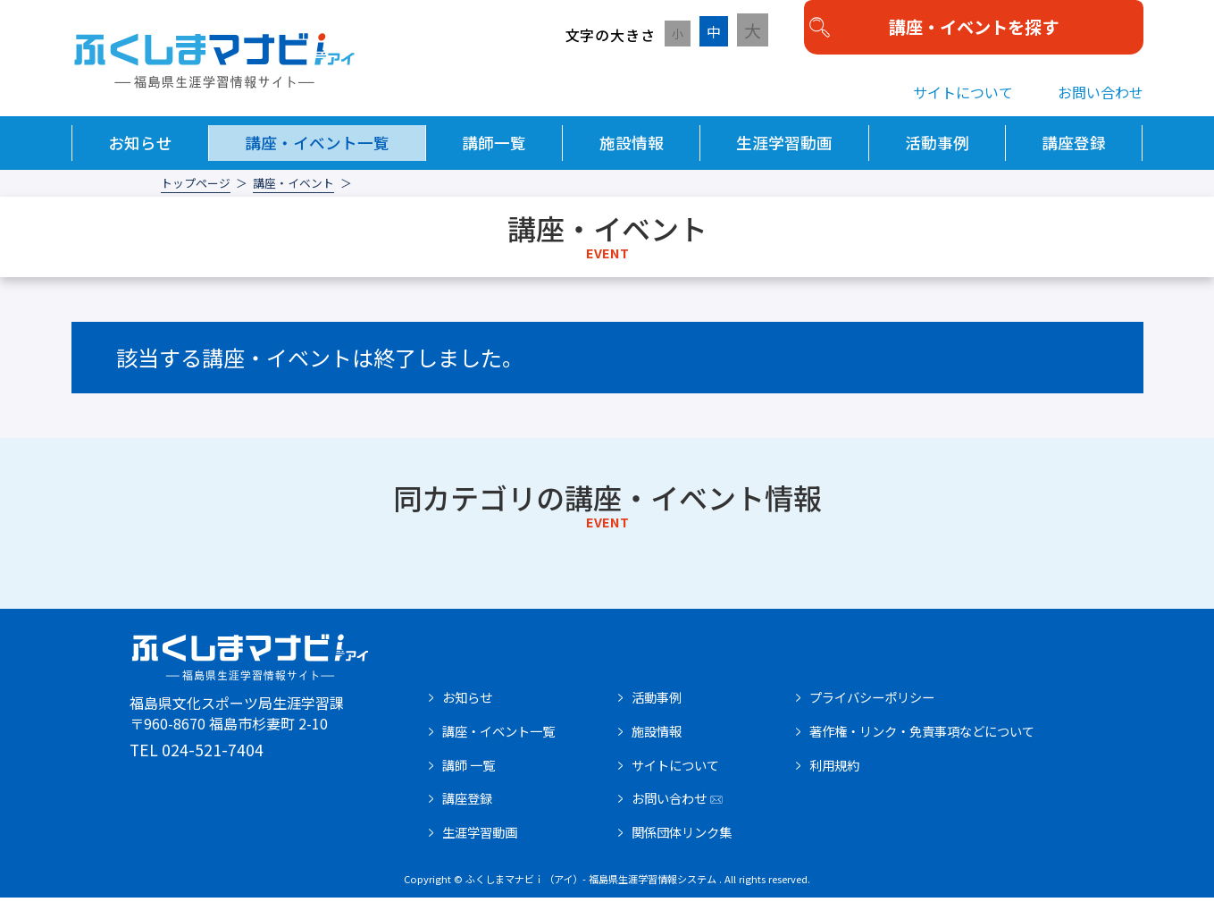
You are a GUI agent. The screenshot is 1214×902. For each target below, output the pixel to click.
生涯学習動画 (784, 147)
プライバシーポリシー (871, 702)
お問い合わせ (1100, 96)
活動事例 (937, 147)
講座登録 (1074, 147)
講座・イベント (293, 188)
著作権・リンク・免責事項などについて (921, 736)
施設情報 (631, 147)
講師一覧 (494, 147)
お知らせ (140, 147)
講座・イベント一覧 (317, 147)
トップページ (195, 188)
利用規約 (834, 770)
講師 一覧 (468, 770)
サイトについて (963, 96)
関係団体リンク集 (682, 837)
